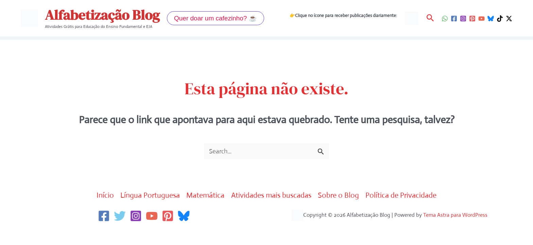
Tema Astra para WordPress (455, 215)
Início (97, 196)
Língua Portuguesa (144, 196)
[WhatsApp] (445, 18)
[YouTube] (481, 18)
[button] (215, 18)
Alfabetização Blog (102, 14)
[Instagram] (463, 18)
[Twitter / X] (509, 18)
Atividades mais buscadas (273, 196)
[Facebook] (454, 18)
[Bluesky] (490, 18)
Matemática (203, 196)
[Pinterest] (472, 18)
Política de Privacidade (408, 196)
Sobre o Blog (343, 196)
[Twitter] (120, 217)
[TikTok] (500, 18)
